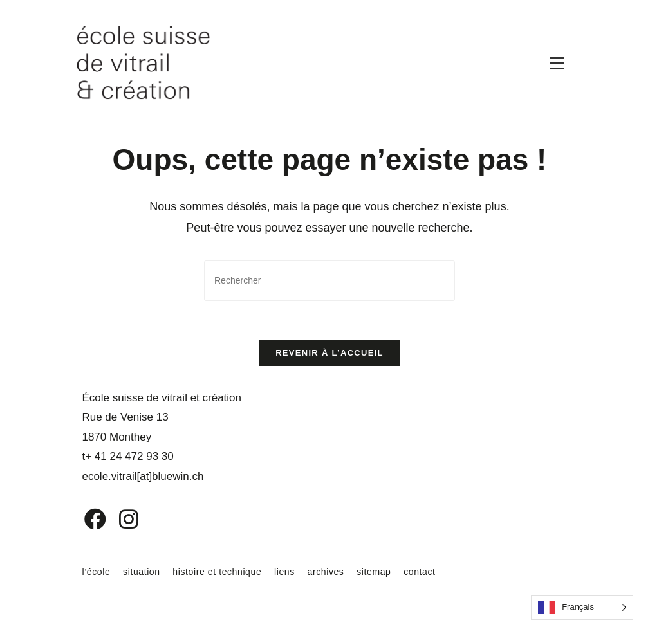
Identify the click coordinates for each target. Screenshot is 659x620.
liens (284, 572)
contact (419, 572)
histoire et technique (216, 572)
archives (326, 572)
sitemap (374, 572)
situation (141, 572)
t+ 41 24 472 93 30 (127, 457)
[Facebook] (86, 519)
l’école (96, 572)
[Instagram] (120, 519)
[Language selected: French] (582, 607)
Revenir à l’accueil (329, 353)
